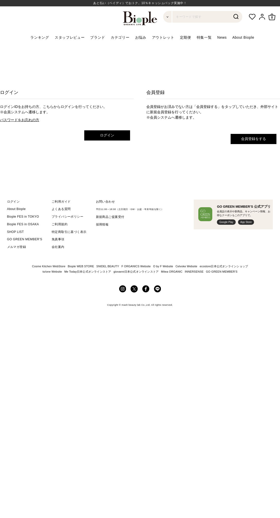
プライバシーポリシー (67, 216)
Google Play (226, 222)
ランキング (39, 37)
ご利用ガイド (61, 201)
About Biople (243, 37)
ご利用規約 (59, 224)
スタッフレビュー (70, 37)
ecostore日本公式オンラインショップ (224, 266)
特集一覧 (204, 37)
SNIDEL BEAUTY (107, 266)
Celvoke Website (186, 266)
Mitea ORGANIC (172, 271)
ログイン (107, 135)
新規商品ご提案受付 (110, 217)
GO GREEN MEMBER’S (24, 239)
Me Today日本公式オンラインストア (87, 271)
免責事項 (58, 239)
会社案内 (58, 247)
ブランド (97, 37)
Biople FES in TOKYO (23, 216)
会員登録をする (253, 139)
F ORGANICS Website (136, 266)
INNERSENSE (194, 271)
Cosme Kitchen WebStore (48, 266)
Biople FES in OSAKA (23, 224)
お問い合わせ (105, 201)
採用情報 (102, 224)
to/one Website (52, 271)
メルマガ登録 (16, 247)
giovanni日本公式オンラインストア (136, 271)
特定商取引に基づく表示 (69, 232)
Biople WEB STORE (81, 266)
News (222, 37)
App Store (246, 222)
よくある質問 (61, 209)
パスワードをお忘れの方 (19, 120)
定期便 (185, 37)
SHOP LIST (15, 232)
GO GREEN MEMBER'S (221, 271)
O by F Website (163, 266)
